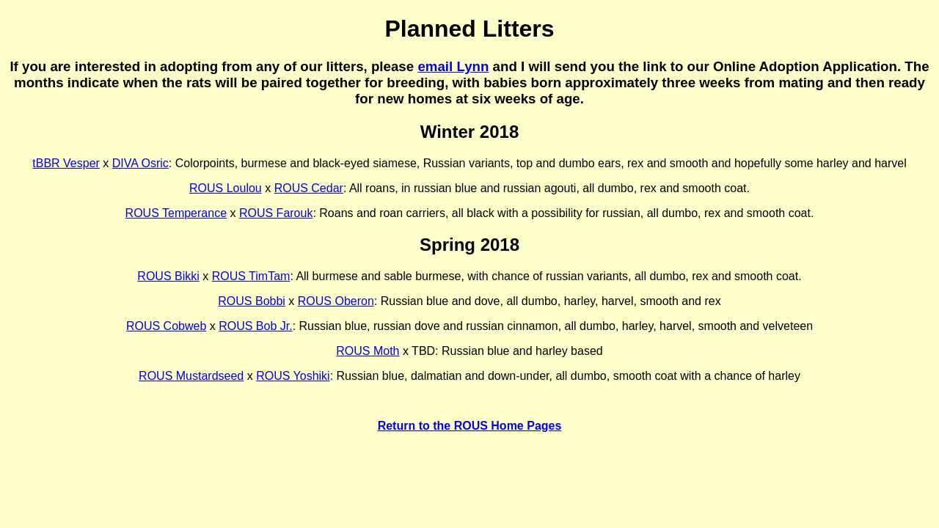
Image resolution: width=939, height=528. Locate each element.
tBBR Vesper (66, 163)
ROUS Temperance (176, 213)
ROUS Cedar (308, 188)
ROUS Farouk (276, 213)
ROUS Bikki (168, 276)
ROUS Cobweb (166, 326)
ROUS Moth (367, 351)
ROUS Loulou (225, 188)
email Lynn (453, 66)
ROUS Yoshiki (293, 376)
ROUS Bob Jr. (255, 326)
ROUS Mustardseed (191, 376)
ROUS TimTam (251, 276)
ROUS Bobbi (251, 301)
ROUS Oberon (336, 301)
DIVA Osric (140, 163)
